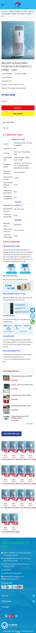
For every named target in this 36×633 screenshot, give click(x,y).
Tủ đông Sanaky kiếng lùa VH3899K (21, 376)
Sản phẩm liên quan (11, 434)
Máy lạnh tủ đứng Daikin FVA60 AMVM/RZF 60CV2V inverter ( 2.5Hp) (14, 456)
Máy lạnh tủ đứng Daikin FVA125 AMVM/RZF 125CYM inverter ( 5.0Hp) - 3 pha (30, 480)
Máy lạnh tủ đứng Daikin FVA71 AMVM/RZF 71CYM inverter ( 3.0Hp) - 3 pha (30, 456)
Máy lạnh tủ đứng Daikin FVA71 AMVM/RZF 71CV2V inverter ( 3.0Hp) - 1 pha (22, 456)
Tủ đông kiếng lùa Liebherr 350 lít (21, 395)
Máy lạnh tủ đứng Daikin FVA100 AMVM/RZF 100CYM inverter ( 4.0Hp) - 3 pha (14, 480)
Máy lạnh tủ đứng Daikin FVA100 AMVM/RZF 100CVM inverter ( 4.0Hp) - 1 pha (5, 480)
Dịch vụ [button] (18, 595)
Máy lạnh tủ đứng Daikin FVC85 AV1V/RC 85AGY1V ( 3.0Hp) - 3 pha (22, 504)
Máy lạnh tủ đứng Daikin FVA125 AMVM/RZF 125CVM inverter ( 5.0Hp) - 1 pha (22, 480)
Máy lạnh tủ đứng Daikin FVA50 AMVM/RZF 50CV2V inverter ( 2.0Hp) (5, 456)
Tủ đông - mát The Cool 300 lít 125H (22, 385)
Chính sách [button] (18, 601)
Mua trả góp (18, 114)
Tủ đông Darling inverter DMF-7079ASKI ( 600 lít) (20, 417)
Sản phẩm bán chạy (11, 371)
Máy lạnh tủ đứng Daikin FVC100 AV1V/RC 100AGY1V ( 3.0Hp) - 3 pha (30, 504)
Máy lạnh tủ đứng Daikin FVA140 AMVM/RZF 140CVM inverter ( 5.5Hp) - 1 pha (5, 504)
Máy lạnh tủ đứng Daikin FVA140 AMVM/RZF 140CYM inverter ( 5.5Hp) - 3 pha (14, 504)
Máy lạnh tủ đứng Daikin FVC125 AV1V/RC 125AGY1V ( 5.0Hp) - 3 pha (5, 528)
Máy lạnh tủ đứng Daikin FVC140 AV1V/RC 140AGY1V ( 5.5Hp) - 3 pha (14, 528)
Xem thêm (30, 424)
